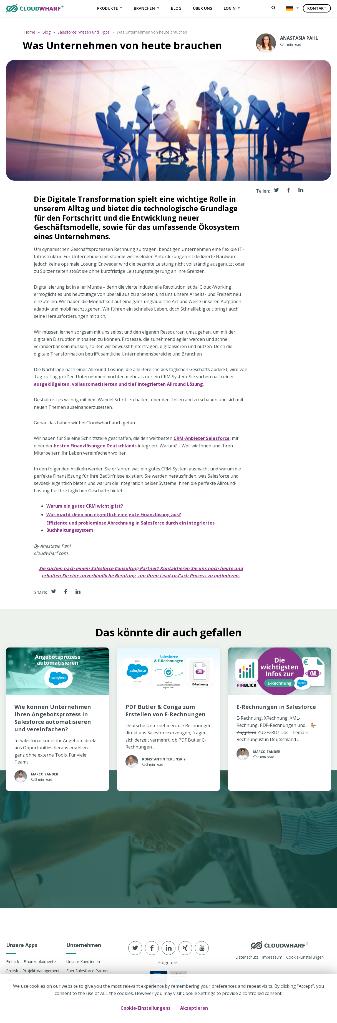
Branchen (145, 8)
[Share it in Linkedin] (78, 592)
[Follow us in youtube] (202, 948)
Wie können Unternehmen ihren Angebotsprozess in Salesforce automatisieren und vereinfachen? (52, 718)
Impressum (272, 957)
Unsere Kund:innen (83, 961)
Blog (176, 8)
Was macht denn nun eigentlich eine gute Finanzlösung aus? (113, 514)
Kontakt (316, 8)
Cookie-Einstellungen (305, 957)
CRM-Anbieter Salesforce (201, 438)
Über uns (202, 8)
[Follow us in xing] (185, 948)
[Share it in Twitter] (53, 592)
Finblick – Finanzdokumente (31, 961)
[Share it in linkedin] (301, 190)
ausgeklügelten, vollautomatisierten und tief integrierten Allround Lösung (118, 384)
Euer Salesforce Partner (87, 970)
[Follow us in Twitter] (135, 948)
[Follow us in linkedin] (168, 948)
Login (230, 8)
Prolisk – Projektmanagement (33, 970)
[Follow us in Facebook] (152, 948)
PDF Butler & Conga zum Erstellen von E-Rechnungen (165, 710)
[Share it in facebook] (288, 190)
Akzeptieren (194, 1008)
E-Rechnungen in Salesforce (276, 706)
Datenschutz (246, 957)
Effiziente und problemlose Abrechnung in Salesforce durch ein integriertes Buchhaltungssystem (130, 526)
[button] (291, 8)
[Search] (273, 8)
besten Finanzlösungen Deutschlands (95, 445)
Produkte (108, 8)
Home (29, 32)
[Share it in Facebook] (66, 592)
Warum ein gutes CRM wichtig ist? (84, 506)
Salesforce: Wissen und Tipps (83, 32)
